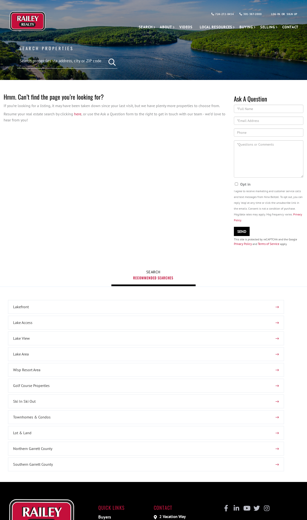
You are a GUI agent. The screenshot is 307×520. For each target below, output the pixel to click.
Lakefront (19, 343)
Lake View (217, 343)
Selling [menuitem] (266, 27)
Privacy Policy (243, 248)
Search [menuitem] (140, 27)
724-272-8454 (217, 14)
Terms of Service (269, 248)
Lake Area (19, 359)
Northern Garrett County (30, 390)
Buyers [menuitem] (106, 444)
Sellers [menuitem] (106, 450)
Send (241, 234)
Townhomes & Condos (128, 375)
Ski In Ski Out (22, 375)
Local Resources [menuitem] (213, 27)
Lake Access (119, 343)
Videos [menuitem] (182, 27)
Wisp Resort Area (123, 359)
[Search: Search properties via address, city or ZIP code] (67, 60)
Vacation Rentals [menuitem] (115, 457)
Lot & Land (218, 375)
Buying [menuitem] (244, 27)
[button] (110, 61)
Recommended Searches (153, 296)
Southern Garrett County (130, 390)
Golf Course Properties (227, 359)
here (77, 117)
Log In (274, 14)
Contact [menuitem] (290, 27)
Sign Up (291, 14)
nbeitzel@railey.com (178, 456)
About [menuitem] (160, 27)
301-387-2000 (247, 14)
